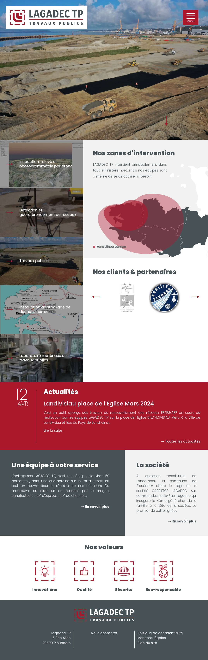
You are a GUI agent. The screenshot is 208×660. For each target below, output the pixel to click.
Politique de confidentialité (160, 633)
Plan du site (147, 643)
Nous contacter (104, 633)
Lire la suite (53, 430)
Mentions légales (152, 638)
